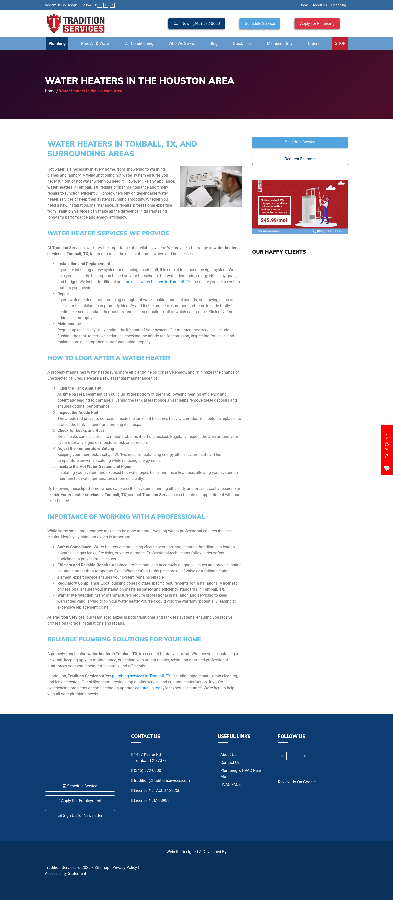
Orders (313, 43)
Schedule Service (260, 23)
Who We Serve (181, 43)
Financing (338, 5)
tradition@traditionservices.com (162, 780)
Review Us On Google (61, 5)
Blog (214, 43)
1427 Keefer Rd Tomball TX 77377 (150, 757)
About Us (320, 5)
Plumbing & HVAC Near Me (240, 773)
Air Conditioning (139, 43)
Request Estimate (300, 159)
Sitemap (101, 867)
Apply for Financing (317, 23)
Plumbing (57, 43)
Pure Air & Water (95, 43)
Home (304, 5)
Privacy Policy (124, 867)
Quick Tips (242, 43)
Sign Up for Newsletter (80, 815)
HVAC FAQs (230, 784)
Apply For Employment (80, 800)
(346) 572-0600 (147, 770)
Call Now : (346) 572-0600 (197, 23)
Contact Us (230, 762)
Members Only (279, 43)
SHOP (340, 43)
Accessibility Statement (65, 873)
